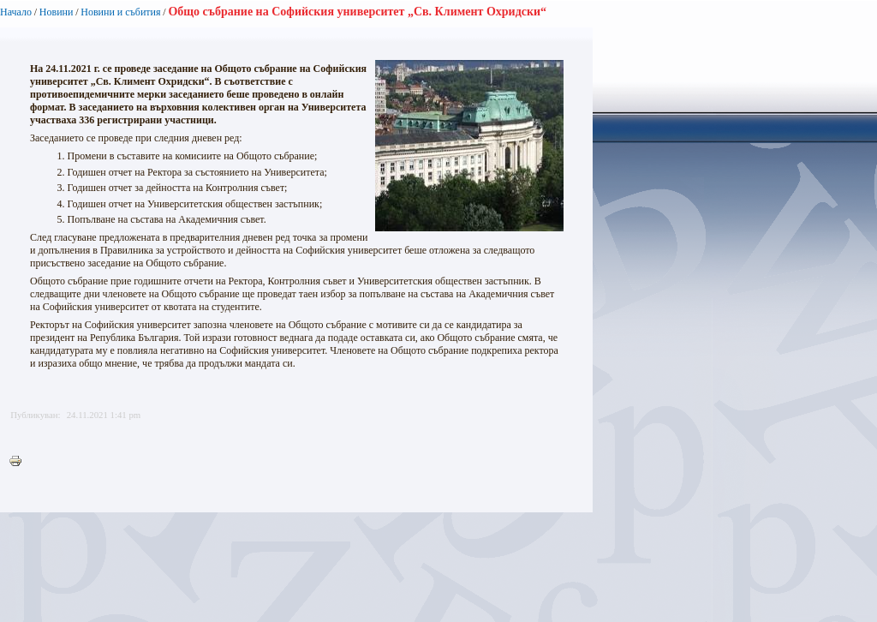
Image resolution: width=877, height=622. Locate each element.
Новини (56, 12)
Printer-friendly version (20, 461)
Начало (16, 12)
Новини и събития (120, 12)
